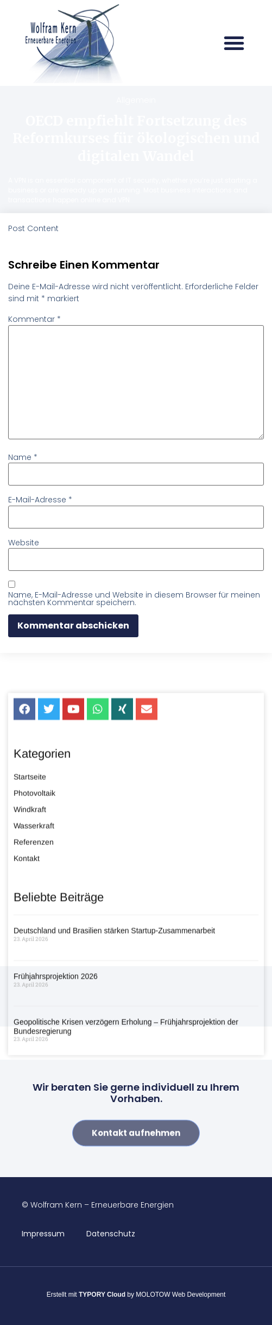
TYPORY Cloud (102, 1294)
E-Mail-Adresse (40, 499)
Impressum (43, 1233)
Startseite (30, 946)
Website (23, 542)
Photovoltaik (34, 962)
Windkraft (30, 978)
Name (22, 457)
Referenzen (34, 1011)
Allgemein (136, 99)
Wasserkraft (34, 995)
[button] (234, 43)
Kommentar (34, 319)
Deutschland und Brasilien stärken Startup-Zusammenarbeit (114, 1100)
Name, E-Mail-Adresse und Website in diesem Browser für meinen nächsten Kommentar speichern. (134, 598)
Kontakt (27, 1027)
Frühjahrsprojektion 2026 (56, 1145)
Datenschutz (110, 1233)
